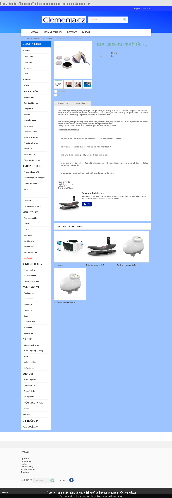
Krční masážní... (58, 265)
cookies (76, 496)
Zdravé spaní (28, 373)
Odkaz (102, 53)
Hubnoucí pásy (28, 310)
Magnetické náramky (31, 131)
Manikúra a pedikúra (30, 362)
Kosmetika (27, 356)
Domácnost (28, 50)
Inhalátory (27, 114)
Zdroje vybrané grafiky (28, 469)
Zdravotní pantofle (29, 154)
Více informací (63, 103)
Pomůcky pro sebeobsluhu (31, 183)
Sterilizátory (27, 68)
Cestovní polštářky (29, 385)
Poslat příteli (61, 91)
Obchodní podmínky (53, 32)
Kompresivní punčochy (30, 120)
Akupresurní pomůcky (30, 218)
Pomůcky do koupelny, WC (31, 172)
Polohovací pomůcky (30, 275)
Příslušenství (82, 103)
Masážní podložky (29, 246)
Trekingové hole (28, 333)
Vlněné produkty (28, 396)
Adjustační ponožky (29, 97)
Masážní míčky (28, 235)
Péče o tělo (27, 339)
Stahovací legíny (28, 327)
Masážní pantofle (29, 241)
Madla (26, 189)
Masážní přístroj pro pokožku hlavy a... (128, 265)
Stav (101, 56)
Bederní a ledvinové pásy (31, 103)
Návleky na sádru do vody (31, 137)
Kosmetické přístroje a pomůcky (33, 350)
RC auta (26, 85)
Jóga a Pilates (28, 304)
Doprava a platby (26, 461)
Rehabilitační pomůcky (32, 263)
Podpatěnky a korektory (31, 143)
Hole (25, 195)
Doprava (34, 32)
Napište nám (25, 458)
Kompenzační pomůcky (32, 166)
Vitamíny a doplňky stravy (31, 345)
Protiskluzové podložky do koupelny (34, 177)
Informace (72, 32)
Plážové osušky (28, 62)
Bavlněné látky (29, 414)
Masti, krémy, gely (29, 368)
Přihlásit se (146, 8)
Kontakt (86, 32)
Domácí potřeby (28, 56)
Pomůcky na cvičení (31, 287)
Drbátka (26, 229)
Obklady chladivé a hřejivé (31, 281)
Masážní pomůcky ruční (30, 252)
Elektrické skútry (30, 420)
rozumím (5, 493)
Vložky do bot (28, 148)
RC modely (27, 79)
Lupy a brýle (27, 200)
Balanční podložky (29, 293)
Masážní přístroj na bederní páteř (93, 193)
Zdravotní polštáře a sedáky (32, 160)
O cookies (24, 464)
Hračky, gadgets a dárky (33, 402)
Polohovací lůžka (30, 426)
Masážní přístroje (48, 39)
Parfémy (26, 408)
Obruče (26, 316)
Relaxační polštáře (29, 391)
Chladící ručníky (28, 299)
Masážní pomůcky (33, 39)
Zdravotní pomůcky (31, 91)
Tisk (58, 95)
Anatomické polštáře (30, 379)
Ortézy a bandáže (29, 108)
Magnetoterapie (28, 126)
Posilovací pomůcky (29, 321)
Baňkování (27, 223)
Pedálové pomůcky (29, 270)
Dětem (26, 73)
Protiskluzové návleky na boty (32, 206)
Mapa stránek (25, 472)
